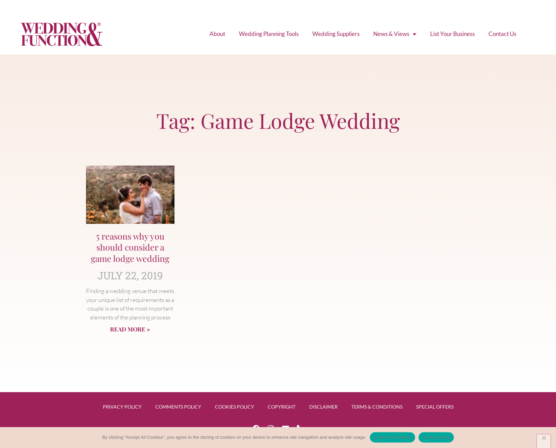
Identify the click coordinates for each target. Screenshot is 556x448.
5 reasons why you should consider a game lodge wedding (130, 247)
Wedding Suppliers (336, 33)
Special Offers (435, 407)
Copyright (281, 407)
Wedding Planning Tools (269, 33)
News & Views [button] (394, 34)
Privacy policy (436, 437)
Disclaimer (323, 407)
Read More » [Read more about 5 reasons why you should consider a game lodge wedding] (130, 329)
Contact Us (502, 33)
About (218, 33)
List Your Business (452, 33)
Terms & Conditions (376, 407)
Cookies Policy (234, 407)
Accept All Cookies (392, 437)
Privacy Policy (122, 407)
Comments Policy (178, 407)
